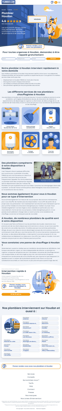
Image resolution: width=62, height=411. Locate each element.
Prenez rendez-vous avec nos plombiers (30, 46)
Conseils (31, 377)
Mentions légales (41, 408)
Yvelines (9, 9)
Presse (31, 392)
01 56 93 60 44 (16, 294)
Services (31, 374)
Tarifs (31, 383)
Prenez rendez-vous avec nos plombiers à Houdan (14, 286)
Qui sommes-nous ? (31, 380)
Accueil (4, 9)
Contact (31, 389)
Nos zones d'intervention (31, 398)
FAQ (31, 386)
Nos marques (31, 395)
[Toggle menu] (59, 2)
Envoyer (53, 58)
